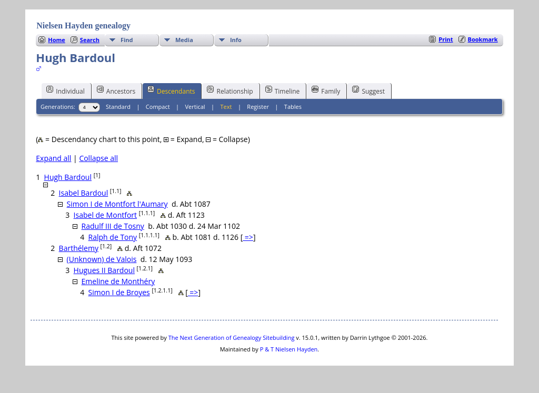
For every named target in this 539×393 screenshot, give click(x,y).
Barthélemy (78, 248)
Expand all (53, 158)
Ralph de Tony (112, 237)
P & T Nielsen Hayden (289, 349)
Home (56, 40)
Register (258, 106)
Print (445, 39)
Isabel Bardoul (83, 193)
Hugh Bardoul (68, 177)
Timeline (282, 90)
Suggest (368, 90)
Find (127, 40)
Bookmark (483, 39)
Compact (158, 106)
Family (326, 90)
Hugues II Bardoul (104, 270)
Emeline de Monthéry (118, 281)
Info (236, 40)
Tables (293, 106)
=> (248, 237)
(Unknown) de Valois (102, 259)
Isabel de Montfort (105, 215)
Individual (65, 90)
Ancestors (116, 90)
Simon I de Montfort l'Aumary (117, 204)
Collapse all (98, 158)
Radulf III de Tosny (113, 226)
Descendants (171, 90)
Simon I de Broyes (119, 292)
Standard (118, 106)
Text (226, 106)
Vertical (195, 106)
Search (89, 40)
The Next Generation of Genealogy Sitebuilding (231, 337)
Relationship (230, 90)
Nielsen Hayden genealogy (83, 25)
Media (184, 40)
